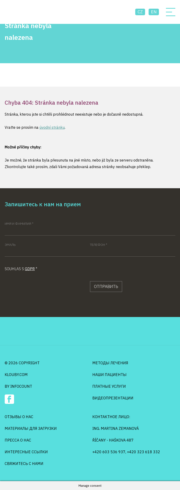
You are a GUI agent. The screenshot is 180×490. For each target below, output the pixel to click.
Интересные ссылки (26, 451)
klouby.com (16, 374)
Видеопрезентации (112, 398)
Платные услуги (109, 386)
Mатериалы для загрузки (31, 428)
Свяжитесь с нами (24, 463)
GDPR (30, 268)
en (154, 12)
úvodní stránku (52, 127)
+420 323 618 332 (143, 451)
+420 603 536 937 (108, 451)
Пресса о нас (18, 440)
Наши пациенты (109, 374)
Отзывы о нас (19, 416)
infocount (21, 386)
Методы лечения (110, 363)
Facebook (9, 399)
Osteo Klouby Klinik (23, 12)
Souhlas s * (21, 268)
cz (140, 12)
